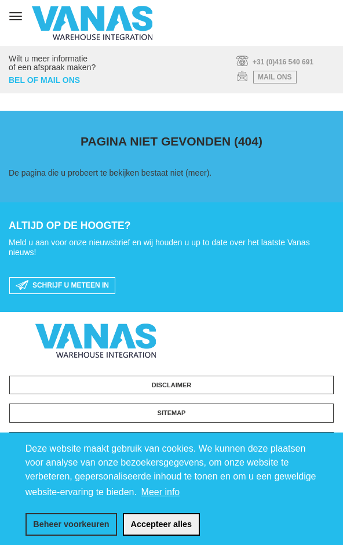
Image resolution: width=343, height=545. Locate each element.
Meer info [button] (160, 492)
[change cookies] (71, 524)
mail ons (274, 77)
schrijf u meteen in (62, 286)
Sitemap (172, 412)
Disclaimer (171, 385)
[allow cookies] (161, 524)
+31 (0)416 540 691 (283, 62)
